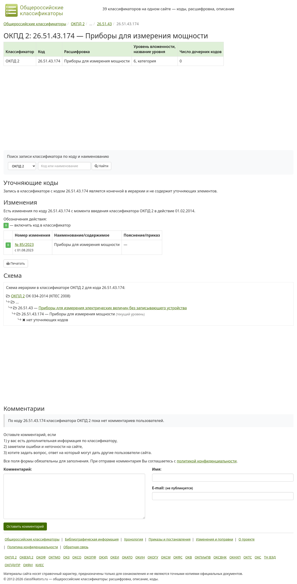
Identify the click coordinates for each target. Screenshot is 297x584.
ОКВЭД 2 (26, 557)
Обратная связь (75, 547)
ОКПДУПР (12, 565)
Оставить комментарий (25, 526)
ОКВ (188, 557)
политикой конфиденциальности (207, 461)
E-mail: (172, 487)
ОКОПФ (90, 557)
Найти (101, 166)
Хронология (133, 539)
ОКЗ (66, 557)
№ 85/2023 (24, 244)
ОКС (258, 557)
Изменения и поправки (214, 539)
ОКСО (76, 557)
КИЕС (39, 565)
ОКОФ (41, 557)
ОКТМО (54, 557)
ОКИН (140, 557)
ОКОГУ (153, 557)
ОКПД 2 (18, 296)
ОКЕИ (114, 557)
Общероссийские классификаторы (32, 539)
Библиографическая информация (92, 539)
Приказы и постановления (170, 539)
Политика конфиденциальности (32, 547)
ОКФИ (28, 565)
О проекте (246, 539)
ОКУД (103, 557)
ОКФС (177, 557)
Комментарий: (17, 469)
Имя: (156, 469)
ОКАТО (127, 557)
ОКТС (248, 557)
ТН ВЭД (270, 557)
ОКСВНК (220, 557)
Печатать (16, 263)
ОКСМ (166, 557)
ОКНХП (235, 557)
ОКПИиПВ (203, 557)
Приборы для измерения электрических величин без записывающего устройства (112, 307)
